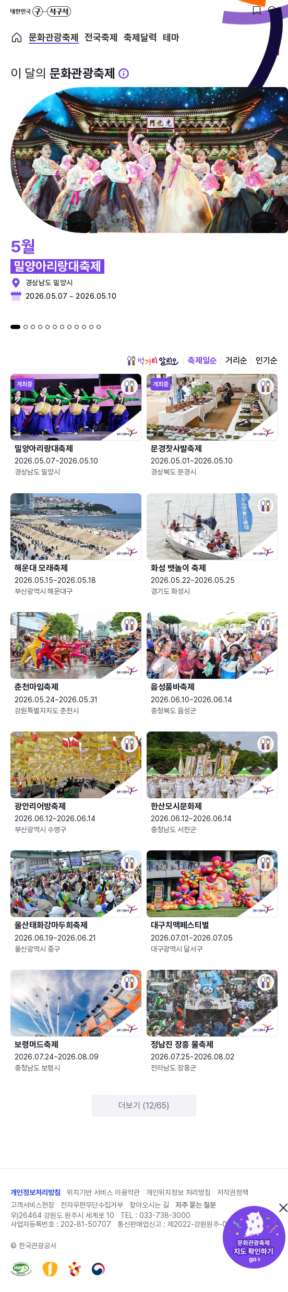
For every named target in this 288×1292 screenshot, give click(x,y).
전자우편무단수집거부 (92, 1205)
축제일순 (202, 360)
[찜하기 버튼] (256, 10)
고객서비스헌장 (32, 1205)
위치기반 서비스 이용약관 (103, 1192)
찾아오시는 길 (149, 1205)
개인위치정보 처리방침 (178, 1192)
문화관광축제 (54, 37)
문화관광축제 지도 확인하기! (254, 1237)
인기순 (267, 360)
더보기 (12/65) (144, 1106)
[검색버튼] (272, 10)
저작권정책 (232, 1192)
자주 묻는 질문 (195, 1205)
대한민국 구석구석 (40, 11)
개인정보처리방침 (35, 1192)
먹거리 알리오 (152, 361)
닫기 (283, 1207)
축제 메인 (16, 37)
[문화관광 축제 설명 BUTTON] (123, 73)
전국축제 (101, 37)
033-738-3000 (164, 1215)
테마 (171, 37)
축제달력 (140, 37)
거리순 (236, 360)
